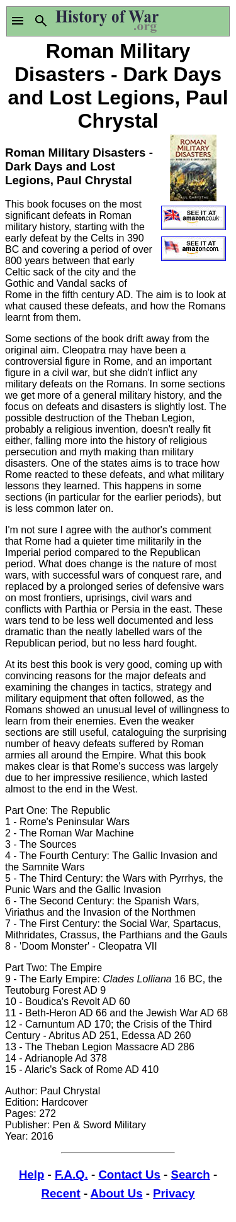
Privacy (173, 1193)
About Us (117, 1193)
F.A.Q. (71, 1174)
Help (31, 1174)
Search (190, 1174)
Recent (61, 1193)
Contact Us (129, 1174)
